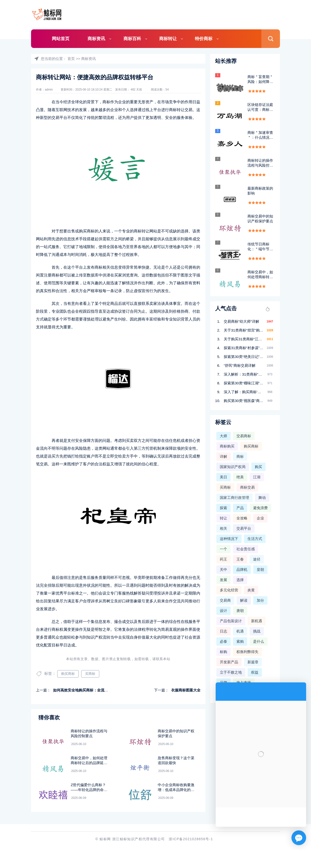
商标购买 (227, 446)
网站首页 (60, 38)
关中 (223, 569)
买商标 (90, 674)
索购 (240, 641)
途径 (256, 559)
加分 (260, 600)
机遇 (240, 631)
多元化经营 (229, 590)
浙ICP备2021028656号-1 (191, 839)
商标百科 (132, 38)
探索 (223, 508)
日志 (223, 631)
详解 (223, 456)
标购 (223, 652)
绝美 (240, 477)
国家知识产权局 (232, 467)
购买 (258, 467)
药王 (223, 559)
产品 (240, 508)
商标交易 (247, 487)
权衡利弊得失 (247, 652)
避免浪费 (260, 508)
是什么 (258, 641)
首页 (71, 59)
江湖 (256, 477)
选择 (240, 580)
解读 (243, 600)
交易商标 (243, 436)
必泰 (223, 641)
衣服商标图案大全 (185, 690)
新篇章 (252, 662)
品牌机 (241, 569)
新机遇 (256, 621)
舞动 (262, 497)
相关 (223, 528)
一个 (223, 549)
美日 (223, 477)
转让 (223, 518)
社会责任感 (245, 549)
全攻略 (241, 518)
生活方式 (254, 539)
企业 (260, 518)
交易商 (225, 600)
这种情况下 (229, 539)
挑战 (256, 631)
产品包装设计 (231, 621)
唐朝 (240, 611)
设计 (223, 611)
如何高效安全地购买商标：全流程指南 (84, 690)
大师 (223, 436)
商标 (240, 456)
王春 (240, 559)
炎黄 (251, 590)
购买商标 (68, 674)
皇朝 (260, 569)
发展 (223, 580)
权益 (254, 672)
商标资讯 (96, 38)
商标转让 (168, 38)
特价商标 (203, 38)
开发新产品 (229, 662)
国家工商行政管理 (234, 497)
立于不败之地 (231, 672)
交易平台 (243, 528)
